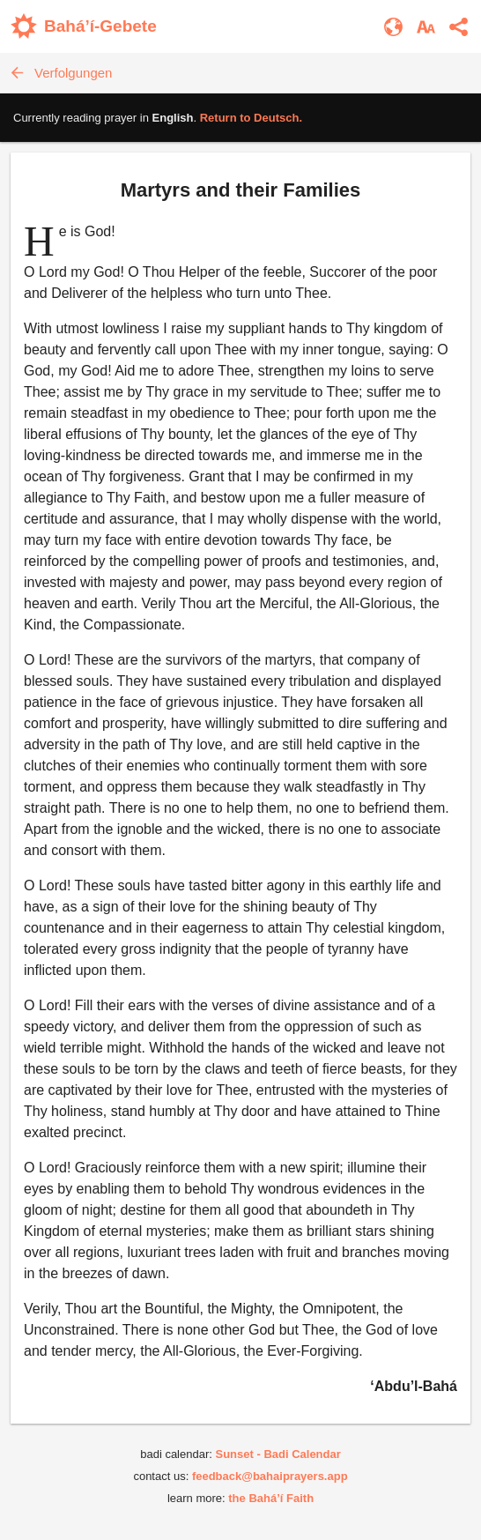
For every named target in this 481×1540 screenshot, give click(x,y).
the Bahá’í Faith (271, 1498)
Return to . (251, 117)
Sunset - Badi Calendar (277, 1454)
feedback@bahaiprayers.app (270, 1476)
